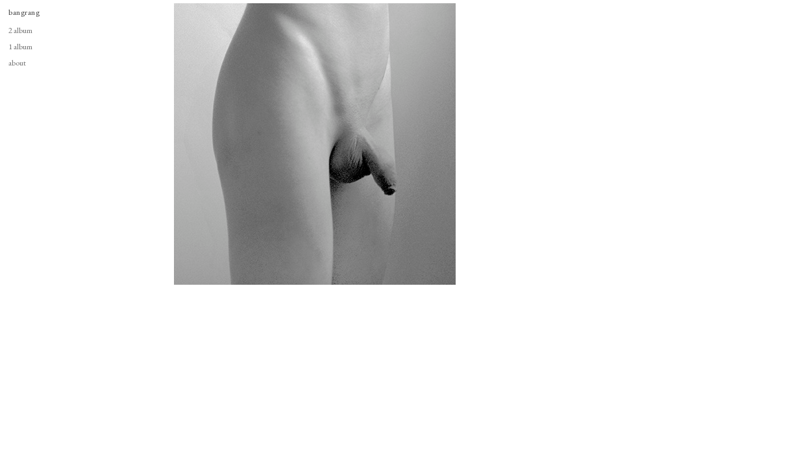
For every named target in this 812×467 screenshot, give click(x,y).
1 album (20, 46)
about (17, 62)
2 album (20, 30)
